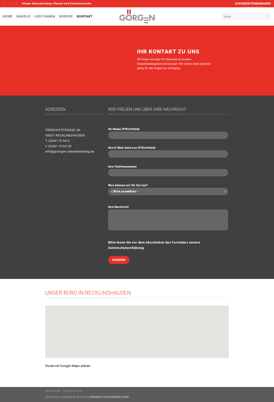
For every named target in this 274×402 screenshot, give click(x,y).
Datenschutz (72, 391)
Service (66, 16)
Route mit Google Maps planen (67, 366)
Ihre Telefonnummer (168, 170)
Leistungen (44, 16)
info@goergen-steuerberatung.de (69, 151)
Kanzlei (23, 16)
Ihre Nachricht (168, 219)
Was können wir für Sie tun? (168, 189)
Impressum (53, 391)
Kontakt (85, 16)
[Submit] (267, 16)
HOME (8, 16)
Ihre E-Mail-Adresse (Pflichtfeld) (168, 152)
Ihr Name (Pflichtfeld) (168, 133)
